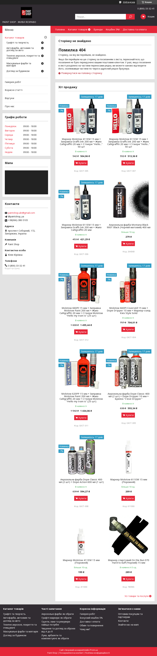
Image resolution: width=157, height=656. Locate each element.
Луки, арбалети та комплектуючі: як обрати (55, 637)
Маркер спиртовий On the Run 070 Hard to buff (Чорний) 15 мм (128, 561)
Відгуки (9, 98)
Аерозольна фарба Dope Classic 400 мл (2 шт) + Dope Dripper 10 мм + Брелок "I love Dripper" (128, 396)
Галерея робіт (13, 82)
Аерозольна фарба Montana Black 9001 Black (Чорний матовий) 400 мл (128, 226)
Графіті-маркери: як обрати (56, 617)
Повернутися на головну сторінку (81, 73)
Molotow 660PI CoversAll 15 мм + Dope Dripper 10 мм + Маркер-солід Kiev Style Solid (128, 310)
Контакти (89, 36)
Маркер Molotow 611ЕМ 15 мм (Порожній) (128, 480)
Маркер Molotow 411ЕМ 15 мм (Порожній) (81, 561)
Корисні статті (13, 90)
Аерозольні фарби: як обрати (57, 613)
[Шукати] (130, 16)
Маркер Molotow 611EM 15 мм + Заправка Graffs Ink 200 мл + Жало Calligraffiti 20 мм (81, 227)
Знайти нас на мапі (128, 624)
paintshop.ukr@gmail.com (21, 212)
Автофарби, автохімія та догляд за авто (20, 49)
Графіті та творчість (17, 43)
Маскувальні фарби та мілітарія (18, 64)
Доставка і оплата (90, 621)
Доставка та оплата (135, 29)
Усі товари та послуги (137, 596)
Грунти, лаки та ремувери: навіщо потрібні (55, 623)
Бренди (98, 29)
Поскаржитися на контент (71, 653)
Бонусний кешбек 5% (91, 617)
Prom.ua (94, 650)
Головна (60, 29)
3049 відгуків (129, 2)
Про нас (9, 106)
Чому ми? (85, 629)
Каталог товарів (77, 29)
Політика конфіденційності (97, 653)
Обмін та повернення (68, 36)
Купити (82, 162)
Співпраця (105, 36)
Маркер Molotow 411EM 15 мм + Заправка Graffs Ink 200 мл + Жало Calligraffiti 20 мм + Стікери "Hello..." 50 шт (81, 143)
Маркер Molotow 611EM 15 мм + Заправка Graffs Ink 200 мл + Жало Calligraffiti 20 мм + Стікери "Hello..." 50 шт (128, 143)
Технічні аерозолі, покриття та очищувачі (23, 57)
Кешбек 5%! (113, 29)
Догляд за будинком (17, 71)
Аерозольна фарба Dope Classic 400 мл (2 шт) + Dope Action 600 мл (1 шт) (81, 480)
